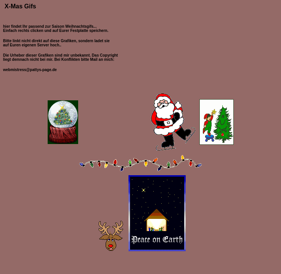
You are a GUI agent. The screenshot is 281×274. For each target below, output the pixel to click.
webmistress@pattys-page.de (30, 70)
